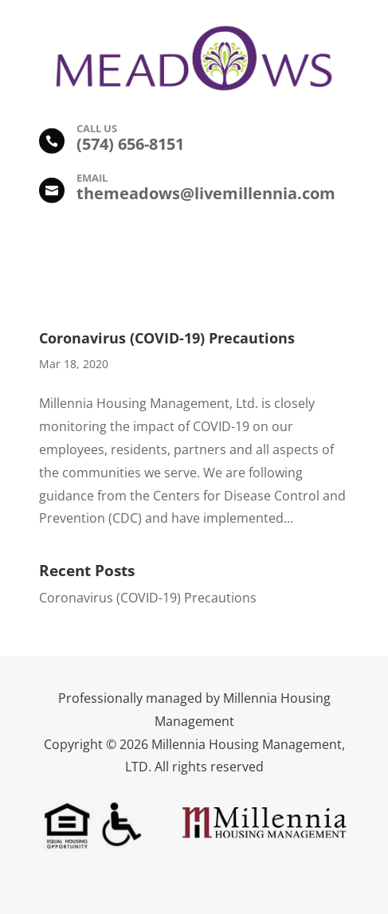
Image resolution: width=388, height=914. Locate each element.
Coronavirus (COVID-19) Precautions (167, 337)
